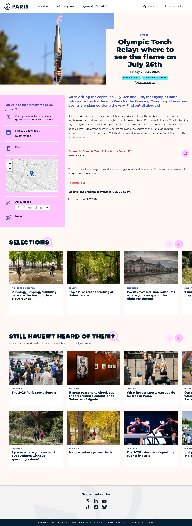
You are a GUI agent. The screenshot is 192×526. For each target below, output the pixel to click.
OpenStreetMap (46, 191)
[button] (32, 173)
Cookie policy (136, 522)
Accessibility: (88, 522)
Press (110, 522)
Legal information (60, 522)
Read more (75, 182)
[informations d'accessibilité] (32, 207)
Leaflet (31, 191)
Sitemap (150, 522)
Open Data (121, 522)
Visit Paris (43, 522)
